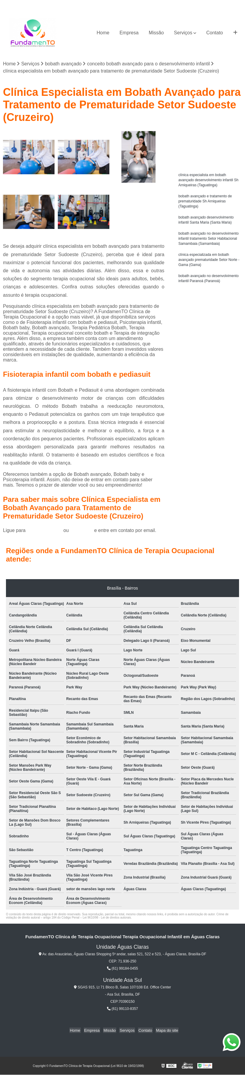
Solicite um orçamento (209, 136)
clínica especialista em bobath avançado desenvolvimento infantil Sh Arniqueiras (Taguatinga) (208, 180)
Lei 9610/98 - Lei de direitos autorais (107, 917)
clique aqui (81, 530)
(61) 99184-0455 (45, 530)
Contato (214, 32)
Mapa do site (164, 1030)
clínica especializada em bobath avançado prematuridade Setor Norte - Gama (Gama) (208, 263)
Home (103, 32)
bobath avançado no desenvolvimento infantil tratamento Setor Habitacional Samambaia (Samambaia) (208, 241)
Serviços (183, 32)
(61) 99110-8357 (122, 1009)
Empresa (129, 32)
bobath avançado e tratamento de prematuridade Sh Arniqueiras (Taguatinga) (205, 202)
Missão (156, 32)
